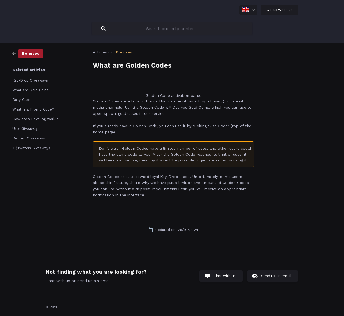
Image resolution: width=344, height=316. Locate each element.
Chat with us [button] (225, 276)
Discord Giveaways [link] (28, 138)
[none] (248, 10)
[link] (27, 53)
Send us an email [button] (276, 276)
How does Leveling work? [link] (35, 119)
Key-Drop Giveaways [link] (30, 80)
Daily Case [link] (21, 99)
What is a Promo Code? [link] (33, 109)
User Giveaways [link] (26, 128)
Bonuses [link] (124, 52)
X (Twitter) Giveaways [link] (31, 148)
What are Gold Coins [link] (30, 90)
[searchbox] (172, 28)
